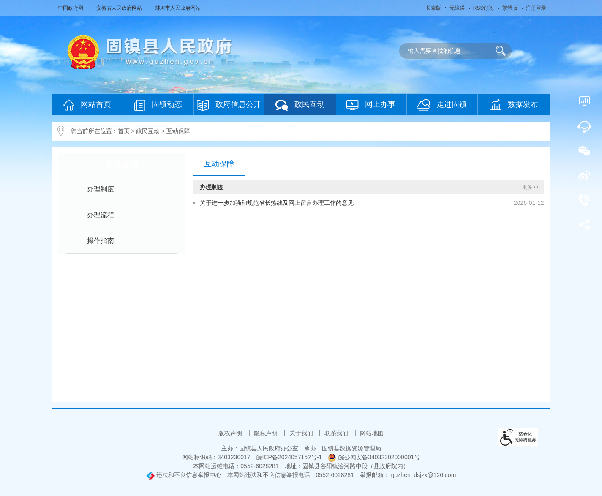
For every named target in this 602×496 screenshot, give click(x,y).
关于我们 (302, 433)
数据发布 (514, 104)
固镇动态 (158, 105)
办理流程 (100, 214)
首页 (124, 131)
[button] (433, 8)
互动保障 (178, 131)
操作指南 (100, 240)
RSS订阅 (483, 8)
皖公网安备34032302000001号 (374, 457)
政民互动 (300, 105)
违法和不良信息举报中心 (183, 474)
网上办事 (370, 105)
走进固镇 (442, 105)
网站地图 (372, 433)
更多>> (530, 187)
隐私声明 (266, 433)
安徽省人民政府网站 (119, 8)
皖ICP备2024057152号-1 (289, 457)
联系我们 (337, 433)
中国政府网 (71, 8)
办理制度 (100, 189)
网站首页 (87, 105)
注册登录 (536, 8)
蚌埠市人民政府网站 (178, 8)
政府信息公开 (229, 105)
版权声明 (231, 433)
